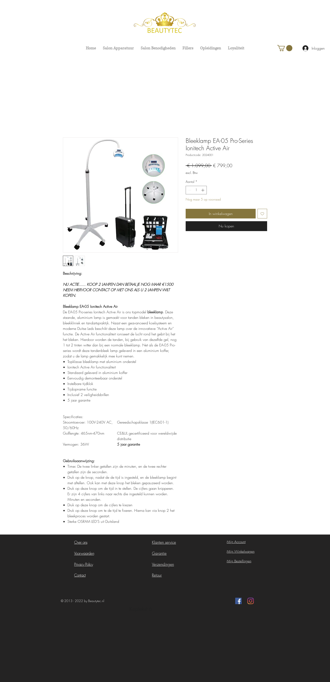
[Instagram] (250, 601)
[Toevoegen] (262, 213)
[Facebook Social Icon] (238, 601)
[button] (284, 48)
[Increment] (203, 190)
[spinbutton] (196, 190)
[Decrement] (189, 190)
